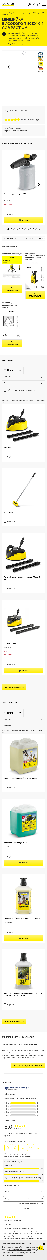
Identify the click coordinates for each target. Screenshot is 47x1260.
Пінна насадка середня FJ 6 (15, 174)
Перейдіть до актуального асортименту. (24, 44)
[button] (8, 67)
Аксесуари (28, 210)
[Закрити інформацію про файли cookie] (44, 1244)
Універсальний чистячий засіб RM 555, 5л (20, 601)
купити (23, 189)
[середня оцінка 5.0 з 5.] (14, 120)
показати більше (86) (14, 542)
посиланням (18, 1255)
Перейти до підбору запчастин (28, 818)
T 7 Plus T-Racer (10, 510)
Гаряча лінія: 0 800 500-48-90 (15, 131)
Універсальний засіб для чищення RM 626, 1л (22, 696)
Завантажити (12, 260)
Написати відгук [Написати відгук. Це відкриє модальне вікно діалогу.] (33, 120)
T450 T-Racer (9, 374)
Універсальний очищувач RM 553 (17, 645)
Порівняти (11, 183)
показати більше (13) (14, 774)
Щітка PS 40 (8, 419)
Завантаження (11, 210)
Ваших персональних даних (20, 1250)
